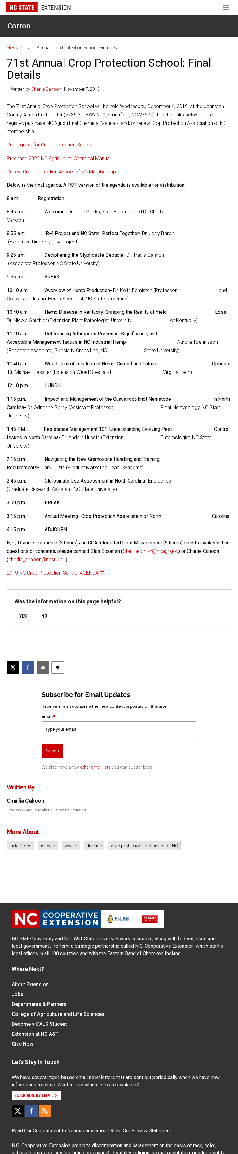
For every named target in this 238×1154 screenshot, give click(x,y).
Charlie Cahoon (46, 89)
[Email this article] (43, 667)
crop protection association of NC (144, 845)
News (12, 47)
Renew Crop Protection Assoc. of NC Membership (61, 172)
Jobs (17, 994)
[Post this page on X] (13, 667)
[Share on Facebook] (28, 667)
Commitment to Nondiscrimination (69, 1131)
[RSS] (45, 1111)
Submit (52, 751)
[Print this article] (57, 667)
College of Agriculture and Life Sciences (58, 1014)
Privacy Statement (151, 1131)
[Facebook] (31, 1111)
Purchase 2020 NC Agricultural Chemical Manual (59, 158)
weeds (70, 845)
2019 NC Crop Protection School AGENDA (53, 573)
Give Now (22, 1044)
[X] (18, 1111)
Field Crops (21, 845)
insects (48, 845)
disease (94, 845)
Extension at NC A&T (35, 1034)
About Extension (30, 984)
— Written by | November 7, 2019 (53, 89)
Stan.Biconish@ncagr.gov (150, 551)
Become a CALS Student (39, 1024)
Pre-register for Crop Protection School (49, 145)
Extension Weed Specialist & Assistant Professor (46, 810)
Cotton (18, 26)
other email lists (95, 767)
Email (48, 716)
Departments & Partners (39, 1004)
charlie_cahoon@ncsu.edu (37, 559)
